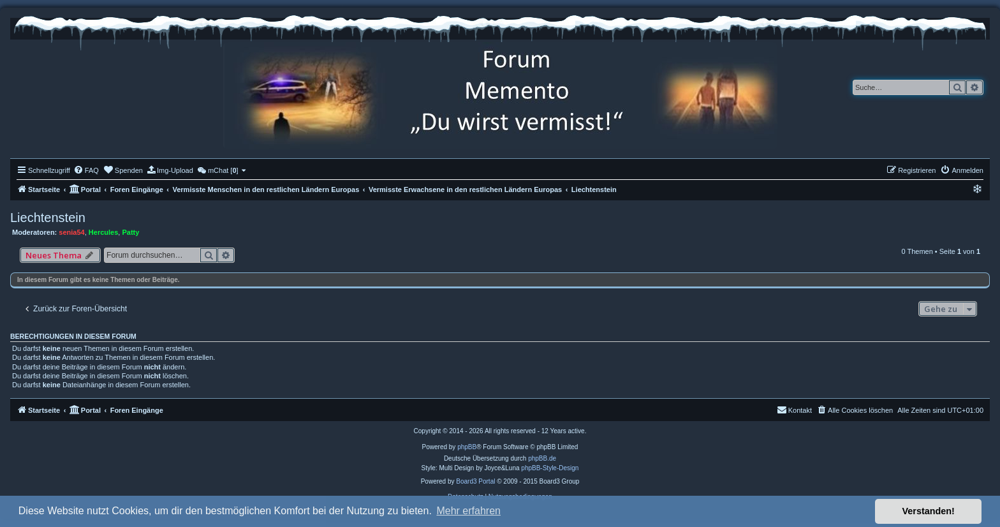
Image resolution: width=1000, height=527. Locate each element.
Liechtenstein (47, 218)
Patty (130, 232)
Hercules (103, 232)
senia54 (71, 232)
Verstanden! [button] (928, 511)
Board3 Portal (475, 481)
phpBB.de (542, 458)
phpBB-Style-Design (549, 467)
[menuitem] (86, 170)
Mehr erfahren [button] (468, 510)
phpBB (466, 446)
